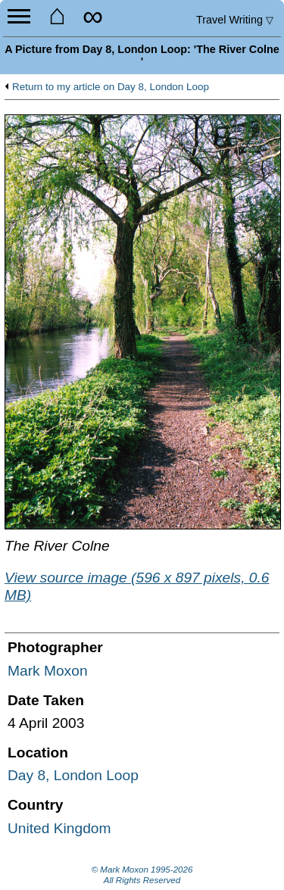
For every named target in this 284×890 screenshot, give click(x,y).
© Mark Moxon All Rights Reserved (142, 875)
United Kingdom (59, 828)
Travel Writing (234, 20)
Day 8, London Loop (73, 775)
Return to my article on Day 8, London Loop (110, 87)
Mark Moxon (48, 671)
